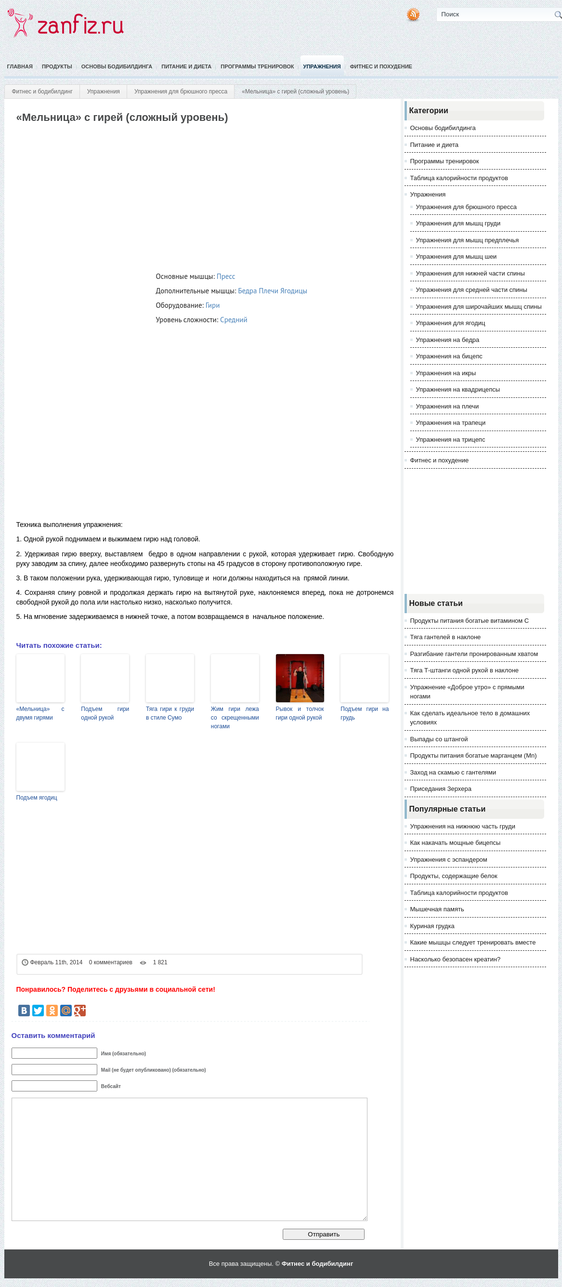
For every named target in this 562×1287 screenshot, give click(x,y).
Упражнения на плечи (447, 406)
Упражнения (322, 66)
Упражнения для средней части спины (471, 289)
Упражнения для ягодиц (450, 323)
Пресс (226, 276)
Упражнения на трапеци (451, 422)
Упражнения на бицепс (449, 356)
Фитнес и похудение (381, 66)
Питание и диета (186, 66)
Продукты (57, 66)
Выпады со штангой (439, 739)
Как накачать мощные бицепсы (455, 842)
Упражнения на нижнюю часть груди (462, 826)
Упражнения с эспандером (448, 859)
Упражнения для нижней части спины (470, 273)
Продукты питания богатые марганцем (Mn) (473, 755)
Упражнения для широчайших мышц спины (479, 306)
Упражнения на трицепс (450, 439)
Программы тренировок (257, 66)
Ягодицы (293, 290)
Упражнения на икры (446, 373)
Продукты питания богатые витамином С (469, 620)
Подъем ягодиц (36, 797)
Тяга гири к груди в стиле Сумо (170, 713)
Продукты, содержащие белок (453, 876)
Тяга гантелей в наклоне (445, 637)
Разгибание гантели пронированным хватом (474, 653)
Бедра (247, 290)
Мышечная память (437, 909)
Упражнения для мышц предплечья (467, 240)
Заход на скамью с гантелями (453, 772)
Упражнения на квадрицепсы (458, 389)
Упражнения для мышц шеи (456, 256)
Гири (213, 305)
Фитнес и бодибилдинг (42, 91)
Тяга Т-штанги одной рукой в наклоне (464, 670)
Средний (234, 319)
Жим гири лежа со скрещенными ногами (235, 718)
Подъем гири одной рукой (105, 713)
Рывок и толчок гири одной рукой (300, 713)
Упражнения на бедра (448, 339)
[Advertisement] (190, 195)
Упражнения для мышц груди (458, 223)
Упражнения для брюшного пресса (180, 91)
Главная (20, 66)
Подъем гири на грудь (364, 713)
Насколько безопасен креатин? (455, 959)
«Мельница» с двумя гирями (40, 713)
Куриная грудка (432, 926)
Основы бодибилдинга (117, 66)
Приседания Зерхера (440, 788)
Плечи (268, 290)
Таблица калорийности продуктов (459, 178)
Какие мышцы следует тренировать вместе (473, 942)
